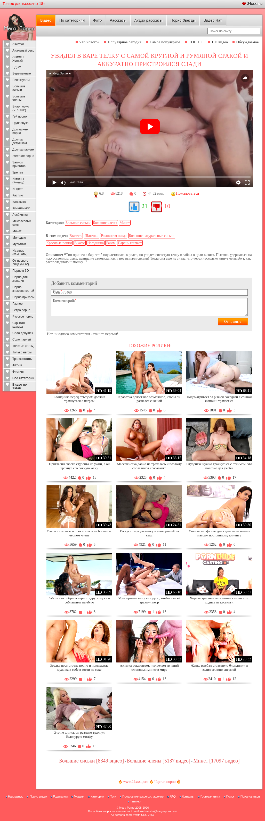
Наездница (95, 243)
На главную (15, 796)
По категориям (72, 20)
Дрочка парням (23, 149)
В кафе (79, 243)
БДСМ (16, 67)
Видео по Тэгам (19, 386)
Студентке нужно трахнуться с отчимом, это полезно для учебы (219, 466)
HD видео (220, 42)
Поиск (230, 796)
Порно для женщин (20, 279)
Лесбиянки (20, 215)
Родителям (60, 796)
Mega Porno (126, 807)
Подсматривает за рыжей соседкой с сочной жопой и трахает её (219, 399)
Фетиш (17, 365)
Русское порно (22, 316)
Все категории (23, 378)
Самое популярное (165, 42)
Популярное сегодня (124, 42)
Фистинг (18, 372)
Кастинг (17, 195)
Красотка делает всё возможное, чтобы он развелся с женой (149, 399)
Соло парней (21, 339)
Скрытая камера (18, 324)
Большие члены (19, 98)
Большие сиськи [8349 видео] (91, 761)
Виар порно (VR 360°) (20, 108)
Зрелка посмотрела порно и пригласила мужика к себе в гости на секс (79, 667)
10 (167, 206)
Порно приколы (23, 297)
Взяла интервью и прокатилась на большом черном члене (79, 533)
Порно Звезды (183, 20)
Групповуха (20, 123)
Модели (79, 796)
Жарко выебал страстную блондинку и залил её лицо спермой (219, 667)
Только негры (21, 352)
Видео (45, 20)
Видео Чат (213, 20)
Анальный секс (23, 50)
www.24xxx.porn (135, 782)
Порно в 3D (20, 270)
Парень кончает (130, 243)
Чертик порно (164, 782)
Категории (97, 796)
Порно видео (38, 796)
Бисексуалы (21, 80)
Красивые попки (59, 243)
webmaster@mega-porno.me (158, 811)
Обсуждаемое (247, 42)
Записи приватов (19, 164)
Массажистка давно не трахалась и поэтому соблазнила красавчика (149, 466)
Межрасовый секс (21, 223)
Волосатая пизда (113, 236)
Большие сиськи (19, 88)
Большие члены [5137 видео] (158, 761)
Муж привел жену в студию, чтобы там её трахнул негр (149, 600)
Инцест (17, 189)
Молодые (19, 237)
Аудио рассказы (148, 20)
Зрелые (17, 172)
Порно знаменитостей (23, 289)
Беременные (21, 73)
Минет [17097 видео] (216, 761)
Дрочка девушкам (19, 141)
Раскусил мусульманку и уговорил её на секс (149, 533)
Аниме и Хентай (18, 58)
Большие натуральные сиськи (151, 236)
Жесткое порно (23, 156)
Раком (110, 243)
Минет (16, 231)
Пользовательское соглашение (142, 796)
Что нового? (89, 42)
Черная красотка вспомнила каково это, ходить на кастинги (219, 600)
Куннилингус (21, 208)
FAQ (173, 796)
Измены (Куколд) (18, 180)
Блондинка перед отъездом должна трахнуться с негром (79, 399)
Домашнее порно (20, 131)
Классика (19, 202)
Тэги (113, 796)
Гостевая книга (210, 796)
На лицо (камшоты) (20, 252)
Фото (97, 20)
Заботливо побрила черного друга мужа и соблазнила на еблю (79, 600)
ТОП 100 (196, 42)
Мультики (19, 244)
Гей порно (19, 116)
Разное (17, 303)
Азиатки (18, 44)
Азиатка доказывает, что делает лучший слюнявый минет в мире (149, 667)
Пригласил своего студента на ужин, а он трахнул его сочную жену (79, 466)
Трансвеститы (22, 359)
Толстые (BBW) (23, 346)
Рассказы (118, 20)
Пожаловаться (250, 796)
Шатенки (92, 236)
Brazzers (75, 236)
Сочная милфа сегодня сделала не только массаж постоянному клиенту (219, 533)
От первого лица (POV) (20, 262)
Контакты (188, 796)
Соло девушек (22, 333)
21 (144, 206)
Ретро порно (21, 310)
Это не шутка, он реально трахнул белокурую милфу (79, 735)
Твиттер (135, 801)
